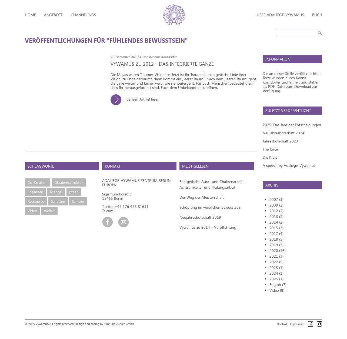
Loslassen (35, 191)
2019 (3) (276, 244)
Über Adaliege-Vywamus (280, 14)
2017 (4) (276, 233)
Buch (317, 14)
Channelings (83, 14)
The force (270, 149)
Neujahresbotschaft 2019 (200, 217)
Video (32, 210)
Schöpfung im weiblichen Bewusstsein (210, 207)
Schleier (78, 201)
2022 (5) (276, 261)
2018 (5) (276, 239)
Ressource (36, 201)
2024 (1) (276, 273)
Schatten (58, 201)
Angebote (53, 14)
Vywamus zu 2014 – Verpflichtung (207, 227)
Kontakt (282, 324)
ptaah (74, 191)
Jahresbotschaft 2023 (280, 141)
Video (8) (276, 290)
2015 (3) (276, 227)
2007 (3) (276, 199)
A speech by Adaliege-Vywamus (289, 165)
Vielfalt (49, 210)
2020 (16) (277, 250)
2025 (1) (276, 278)
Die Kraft (270, 157)
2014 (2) (276, 222)
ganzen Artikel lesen (137, 99)
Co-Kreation (38, 182)
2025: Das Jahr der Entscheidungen (292, 124)
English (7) (277, 284)
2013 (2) (276, 216)
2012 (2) (276, 210)
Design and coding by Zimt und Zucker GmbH (104, 323)
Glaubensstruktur (68, 182)
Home (30, 14)
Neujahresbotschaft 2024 (283, 132)
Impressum (297, 324)
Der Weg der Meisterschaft (201, 197)
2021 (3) (276, 256)
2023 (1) (276, 267)
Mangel (56, 191)
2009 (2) (276, 205)
